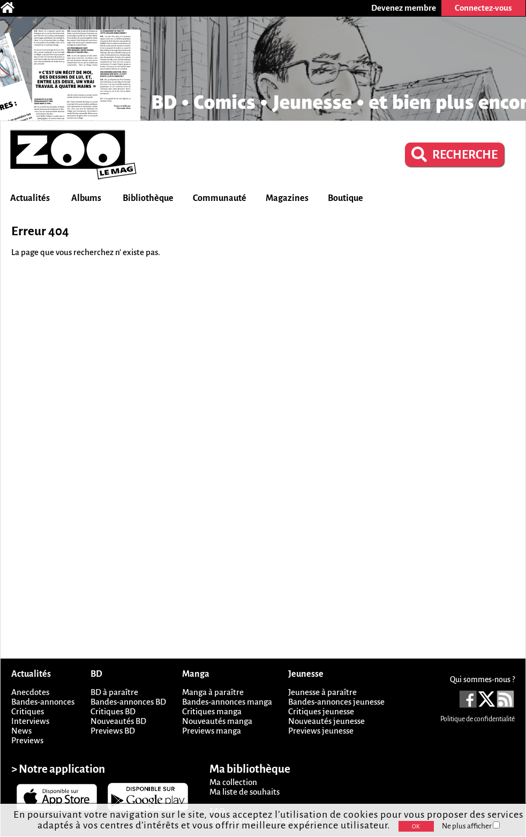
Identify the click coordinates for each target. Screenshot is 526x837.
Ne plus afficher (471, 826)
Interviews (30, 721)
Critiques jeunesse (321, 711)
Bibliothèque (148, 198)
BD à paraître (114, 692)
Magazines (287, 198)
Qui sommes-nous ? (482, 679)
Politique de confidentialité (477, 719)
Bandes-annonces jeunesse (336, 701)
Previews (27, 740)
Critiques (27, 711)
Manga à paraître (213, 692)
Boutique (345, 198)
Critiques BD (113, 711)
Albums (86, 198)
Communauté (219, 198)
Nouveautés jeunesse (326, 721)
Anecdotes (30, 692)
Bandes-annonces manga (227, 701)
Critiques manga (212, 711)
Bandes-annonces (42, 701)
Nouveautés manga (217, 721)
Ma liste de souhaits (244, 791)
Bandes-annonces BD (128, 701)
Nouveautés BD (118, 721)
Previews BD (113, 730)
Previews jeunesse (321, 730)
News (21, 730)
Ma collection (233, 782)
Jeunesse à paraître (322, 692)
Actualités (30, 198)
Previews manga (211, 730)
